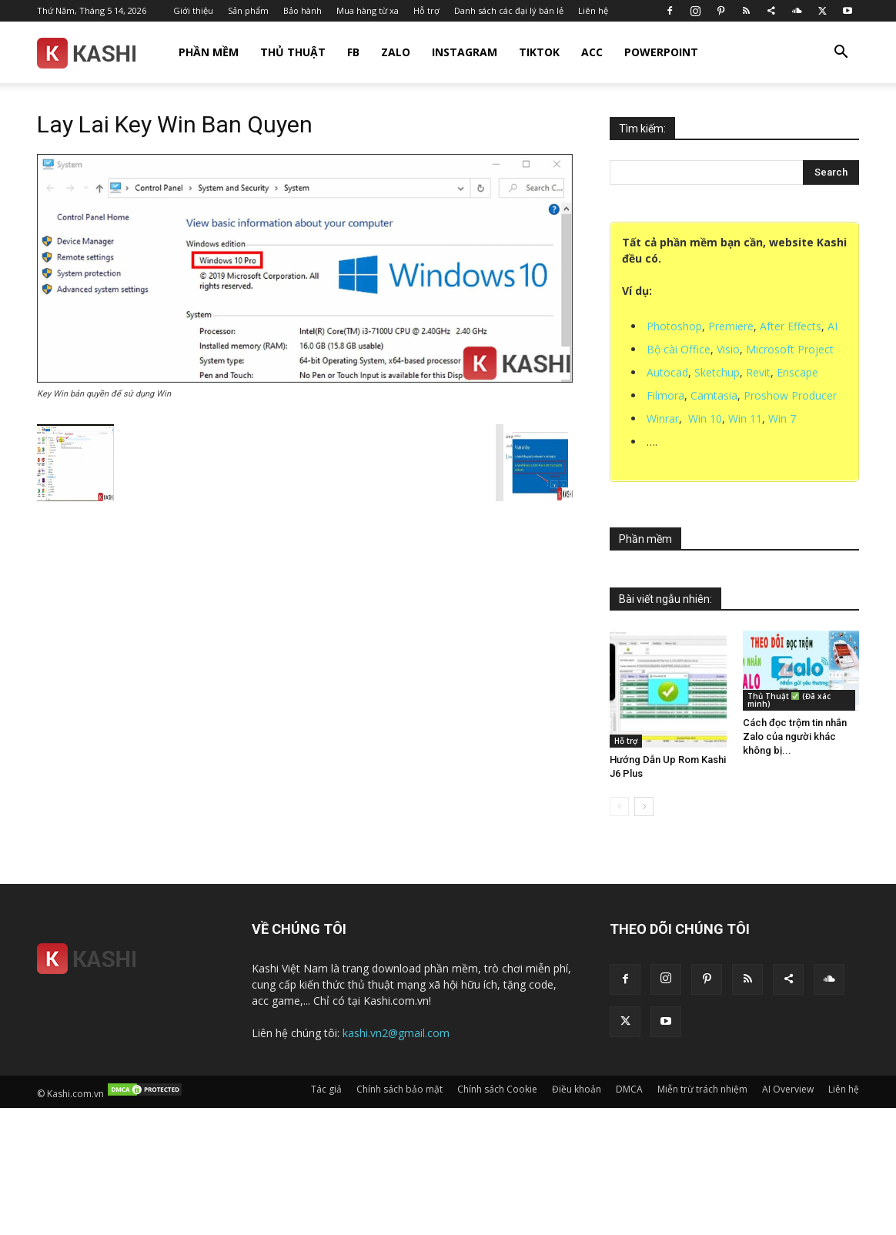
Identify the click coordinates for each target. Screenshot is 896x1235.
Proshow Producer (790, 395)
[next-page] (644, 806)
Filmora (665, 395)
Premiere (731, 326)
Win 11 (745, 418)
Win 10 (705, 418)
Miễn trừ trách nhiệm (702, 1089)
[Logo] (86, 52)
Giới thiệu (193, 10)
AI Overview (788, 1089)
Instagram (464, 52)
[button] (840, 53)
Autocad (667, 372)
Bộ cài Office (678, 349)
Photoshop (674, 326)
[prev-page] (619, 806)
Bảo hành (302, 10)
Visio (728, 349)
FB (353, 52)
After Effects (790, 326)
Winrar (663, 418)
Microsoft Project (790, 349)
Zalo (395, 52)
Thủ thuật (293, 52)
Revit (758, 372)
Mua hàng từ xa (367, 10)
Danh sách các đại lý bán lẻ (508, 10)
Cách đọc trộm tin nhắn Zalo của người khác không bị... (795, 736)
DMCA (629, 1089)
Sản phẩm (248, 10)
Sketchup (717, 372)
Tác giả (326, 1089)
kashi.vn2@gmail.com (396, 1033)
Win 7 (782, 418)
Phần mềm (209, 52)
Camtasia (713, 395)
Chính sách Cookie (497, 1089)
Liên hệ (593, 10)
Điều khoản (576, 1089)
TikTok (539, 52)
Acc (592, 52)
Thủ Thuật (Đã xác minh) (789, 700)
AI (832, 326)
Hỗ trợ (426, 10)
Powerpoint (661, 52)
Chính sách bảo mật (399, 1089)
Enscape (797, 372)
